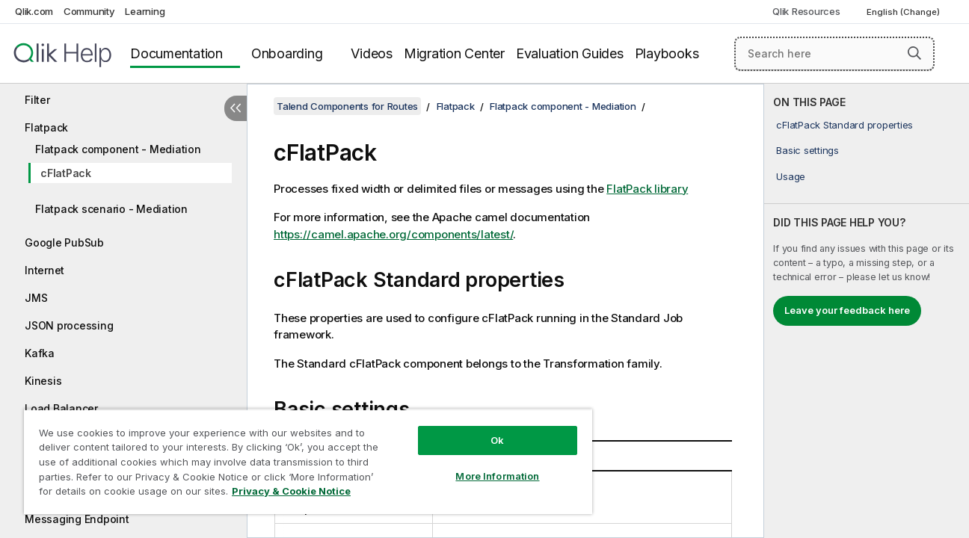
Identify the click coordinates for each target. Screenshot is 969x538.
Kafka (40, 353)
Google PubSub (64, 242)
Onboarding (287, 53)
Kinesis (43, 380)
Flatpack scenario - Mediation (111, 208)
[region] (305, 461)
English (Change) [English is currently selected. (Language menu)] (904, 12)
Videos (372, 53)
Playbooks (667, 53)
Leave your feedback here (847, 310)
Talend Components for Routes (347, 106)
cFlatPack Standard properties (844, 125)
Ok (492, 440)
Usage (790, 176)
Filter (37, 99)
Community (89, 11)
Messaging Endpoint (77, 519)
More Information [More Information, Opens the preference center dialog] (492, 476)
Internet (44, 270)
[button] (914, 53)
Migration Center (454, 53)
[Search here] (834, 53)
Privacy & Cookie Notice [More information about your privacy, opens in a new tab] (291, 491)
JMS (36, 297)
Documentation (176, 53)
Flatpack (46, 127)
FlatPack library (647, 189)
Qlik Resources (806, 11)
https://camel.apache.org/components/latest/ (393, 234)
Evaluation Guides (570, 53)
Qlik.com (34, 11)
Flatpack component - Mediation (118, 149)
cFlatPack (65, 173)
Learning (144, 11)
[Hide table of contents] (235, 108)
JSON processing (69, 325)
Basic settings (807, 150)
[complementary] (866, 311)
